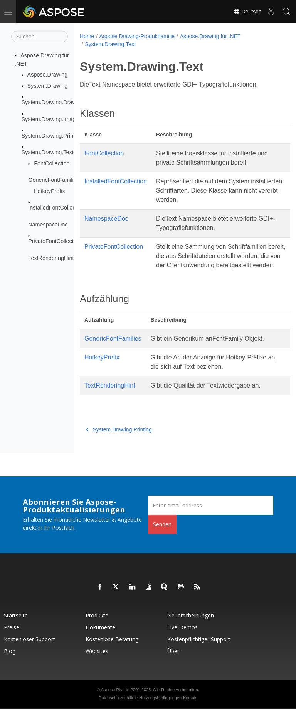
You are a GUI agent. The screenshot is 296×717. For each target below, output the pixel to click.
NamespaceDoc (47, 224)
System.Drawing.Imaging (52, 119)
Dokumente (100, 635)
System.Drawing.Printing (52, 136)
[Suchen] (39, 36)
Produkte (97, 623)
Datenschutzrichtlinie (118, 706)
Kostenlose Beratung (112, 647)
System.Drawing (47, 86)
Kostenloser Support (29, 647)
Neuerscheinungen (190, 623)
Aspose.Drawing (47, 75)
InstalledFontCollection (56, 208)
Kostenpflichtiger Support (198, 647)
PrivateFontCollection (54, 241)
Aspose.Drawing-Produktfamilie (137, 36)
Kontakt (190, 706)
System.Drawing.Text (48, 152)
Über (173, 659)
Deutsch (247, 11)
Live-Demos (182, 635)
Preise (11, 635)
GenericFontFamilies (53, 180)
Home (87, 36)
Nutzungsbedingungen (160, 706)
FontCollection (51, 163)
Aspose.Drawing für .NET (210, 36)
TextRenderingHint (51, 258)
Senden (162, 532)
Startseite (16, 623)
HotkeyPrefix (49, 191)
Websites (97, 659)
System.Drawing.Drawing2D (56, 102)
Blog (9, 659)
